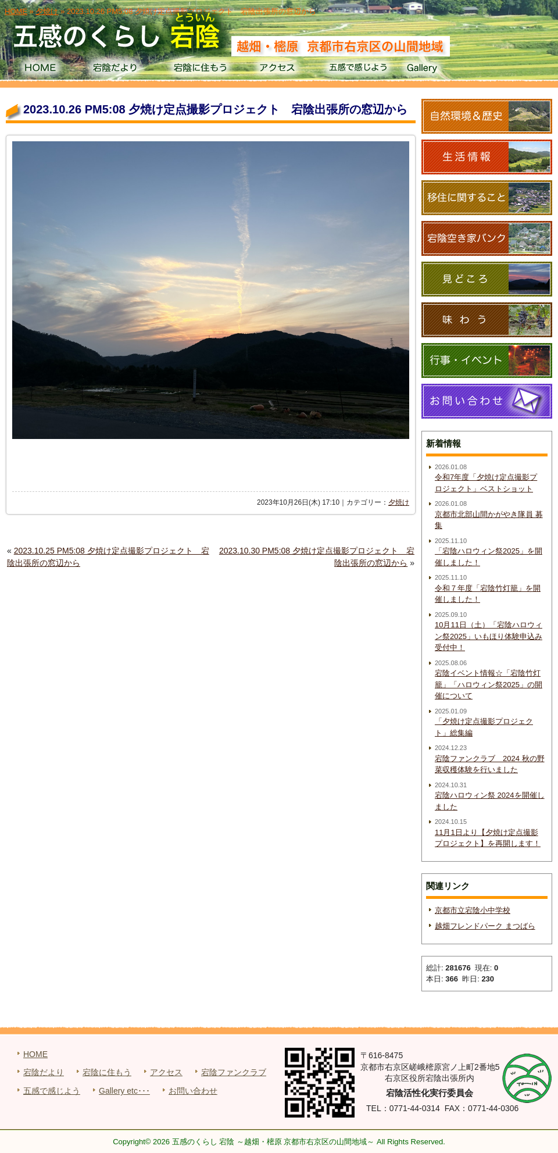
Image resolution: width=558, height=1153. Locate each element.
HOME (40, 69)
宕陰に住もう (199, 69)
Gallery (438, 69)
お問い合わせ (193, 1090)
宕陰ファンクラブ (233, 1072)
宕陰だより (119, 69)
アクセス (279, 69)
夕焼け (398, 502)
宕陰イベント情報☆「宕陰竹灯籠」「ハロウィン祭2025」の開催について (488, 684)
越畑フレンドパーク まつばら (485, 926)
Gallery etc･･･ (124, 1090)
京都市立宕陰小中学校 (472, 910)
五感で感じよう (358, 69)
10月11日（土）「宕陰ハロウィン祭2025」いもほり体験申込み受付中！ (488, 636)
